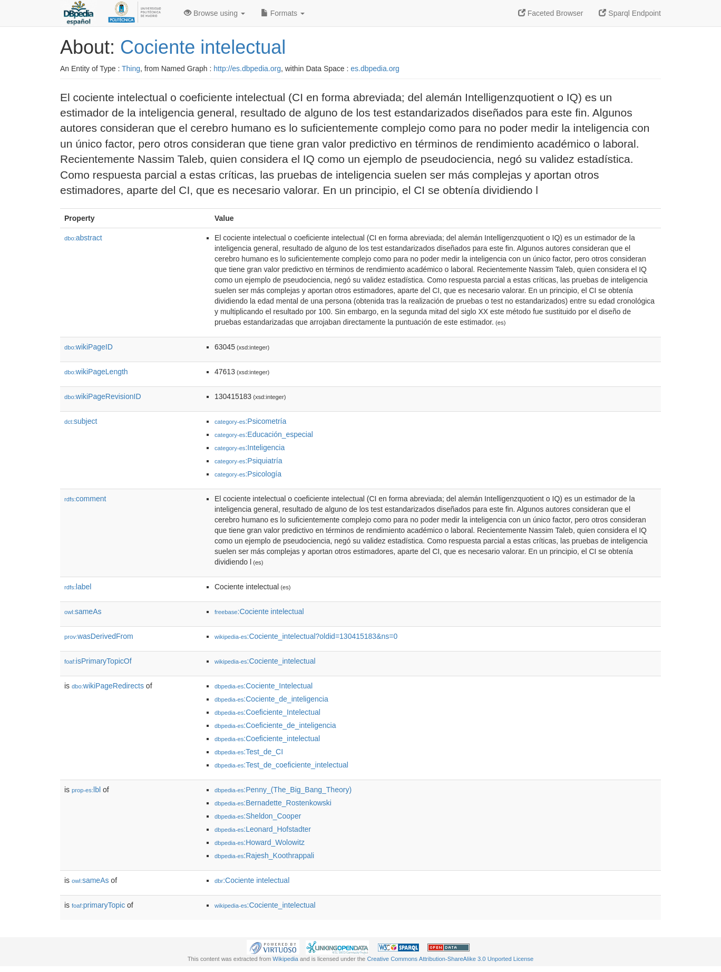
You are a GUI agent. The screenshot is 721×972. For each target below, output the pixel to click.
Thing (131, 68)
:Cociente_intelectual (265, 661)
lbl (86, 789)
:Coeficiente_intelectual (267, 738)
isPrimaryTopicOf (98, 661)
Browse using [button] (214, 13)
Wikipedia (285, 959)
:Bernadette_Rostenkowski (273, 803)
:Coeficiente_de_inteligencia (275, 725)
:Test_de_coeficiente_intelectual (281, 765)
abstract (83, 238)
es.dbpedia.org (375, 68)
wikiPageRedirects (108, 686)
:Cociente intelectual (259, 611)
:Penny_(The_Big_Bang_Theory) (283, 789)
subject (80, 421)
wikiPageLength (96, 371)
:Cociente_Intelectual (264, 686)
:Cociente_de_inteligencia (271, 699)
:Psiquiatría (248, 460)
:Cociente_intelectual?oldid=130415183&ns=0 (306, 636)
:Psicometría (250, 421)
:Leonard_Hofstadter (263, 829)
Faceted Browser (550, 13)
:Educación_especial (264, 434)
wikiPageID (88, 347)
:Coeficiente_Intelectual (267, 712)
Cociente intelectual (203, 47)
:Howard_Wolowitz (260, 842)
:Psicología (248, 474)
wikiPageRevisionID (102, 396)
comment (85, 498)
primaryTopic (98, 905)
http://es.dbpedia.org (247, 68)
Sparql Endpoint (630, 13)
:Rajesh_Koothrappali (264, 855)
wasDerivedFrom (98, 636)
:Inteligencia (250, 447)
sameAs (82, 611)
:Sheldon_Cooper (258, 816)
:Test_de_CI (249, 751)
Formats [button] (283, 13)
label (77, 586)
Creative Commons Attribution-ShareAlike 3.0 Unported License (450, 959)
